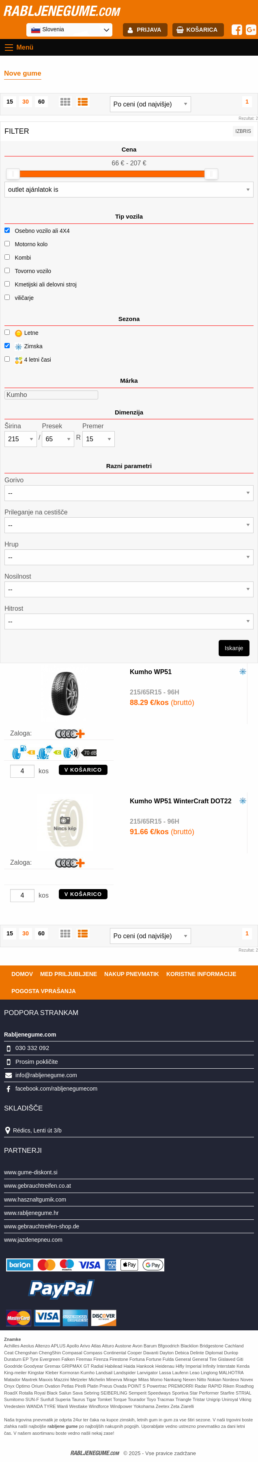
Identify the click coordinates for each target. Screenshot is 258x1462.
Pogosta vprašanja (43, 991)
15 (9, 101)
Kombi (23, 257)
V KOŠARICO (83, 770)
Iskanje (234, 648)
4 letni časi (27, 360)
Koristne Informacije (201, 974)
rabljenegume (61, 10)
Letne (21, 333)
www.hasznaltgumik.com (35, 1199)
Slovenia (47, 30)
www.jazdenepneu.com (33, 1239)
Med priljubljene (68, 974)
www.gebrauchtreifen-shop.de (41, 1226)
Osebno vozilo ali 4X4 (42, 231)
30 (25, 101)
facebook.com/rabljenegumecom (56, 1088)
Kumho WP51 (151, 671)
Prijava (149, 29)
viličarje (24, 298)
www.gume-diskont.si (31, 1172)
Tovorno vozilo (33, 271)
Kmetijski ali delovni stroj (46, 284)
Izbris (243, 131)
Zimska (23, 347)
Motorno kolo (31, 244)
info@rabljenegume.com (46, 1075)
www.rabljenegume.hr (31, 1213)
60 (41, 101)
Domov (22, 974)
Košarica (201, 29)
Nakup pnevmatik (131, 974)
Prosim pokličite (36, 1061)
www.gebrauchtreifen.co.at (37, 1185)
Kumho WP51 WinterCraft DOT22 (181, 801)
